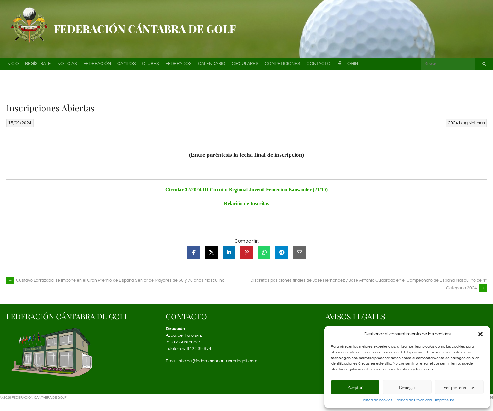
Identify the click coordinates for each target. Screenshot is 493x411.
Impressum (444, 400)
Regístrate (38, 63)
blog (463, 123)
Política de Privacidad (414, 400)
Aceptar (355, 387)
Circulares (245, 63)
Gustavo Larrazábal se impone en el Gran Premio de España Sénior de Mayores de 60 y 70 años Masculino (115, 280)
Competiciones (282, 63)
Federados (178, 63)
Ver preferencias (459, 387)
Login (347, 63)
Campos (126, 63)
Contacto (318, 63)
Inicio (12, 63)
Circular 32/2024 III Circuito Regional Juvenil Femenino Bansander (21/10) (246, 189)
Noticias (67, 63)
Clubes (150, 63)
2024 (453, 123)
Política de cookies (376, 400)
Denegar (407, 387)
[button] (480, 334)
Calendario (211, 63)
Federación (97, 63)
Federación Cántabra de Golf (145, 28)
